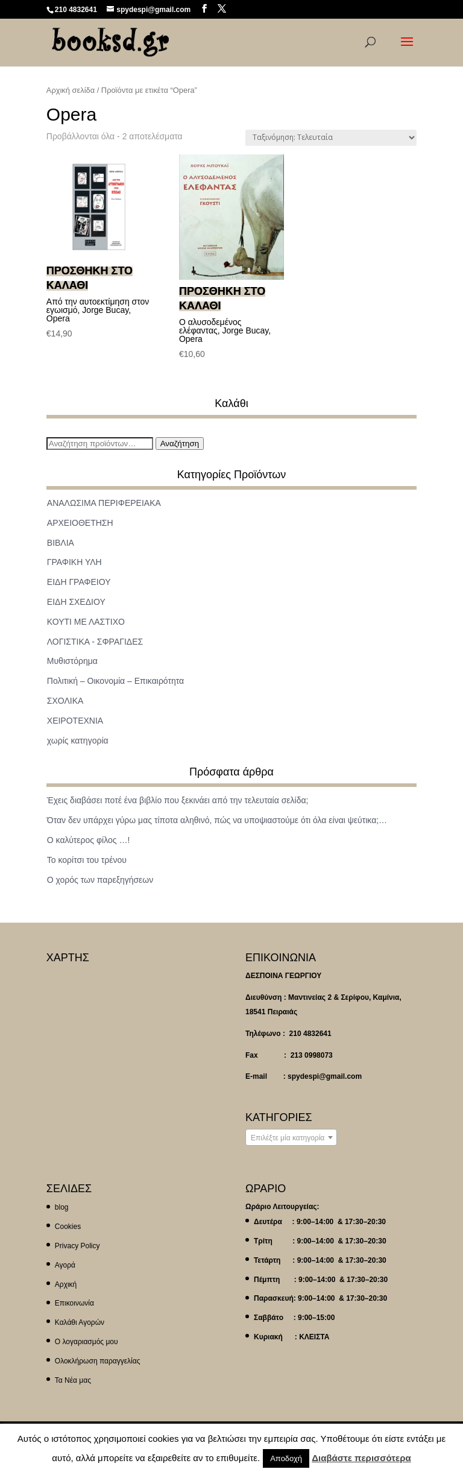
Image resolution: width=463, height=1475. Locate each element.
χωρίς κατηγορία (78, 740)
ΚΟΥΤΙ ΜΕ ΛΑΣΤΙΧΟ (86, 622)
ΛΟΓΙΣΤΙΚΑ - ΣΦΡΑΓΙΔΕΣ (95, 641)
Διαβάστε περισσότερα (361, 1458)
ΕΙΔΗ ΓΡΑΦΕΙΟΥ (79, 582)
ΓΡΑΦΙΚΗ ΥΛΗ (74, 562)
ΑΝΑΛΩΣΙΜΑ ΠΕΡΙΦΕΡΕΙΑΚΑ (104, 503)
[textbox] (291, 1137)
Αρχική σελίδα (70, 90)
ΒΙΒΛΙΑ (60, 543)
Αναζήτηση (179, 443)
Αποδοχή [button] (286, 1458)
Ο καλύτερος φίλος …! (88, 840)
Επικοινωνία (74, 1303)
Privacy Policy (77, 1246)
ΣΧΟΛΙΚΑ (65, 701)
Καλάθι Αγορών (79, 1322)
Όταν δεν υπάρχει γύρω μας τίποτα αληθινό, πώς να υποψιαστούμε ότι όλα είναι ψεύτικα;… (217, 820)
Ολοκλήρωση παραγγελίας (97, 1361)
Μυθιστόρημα (72, 661)
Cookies (68, 1226)
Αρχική (66, 1284)
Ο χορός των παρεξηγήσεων (100, 880)
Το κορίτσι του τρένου (87, 860)
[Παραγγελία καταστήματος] (331, 138)
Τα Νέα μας (73, 1380)
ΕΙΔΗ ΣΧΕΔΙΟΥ (76, 602)
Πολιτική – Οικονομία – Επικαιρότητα (115, 681)
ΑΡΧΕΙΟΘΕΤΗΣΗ (80, 523)
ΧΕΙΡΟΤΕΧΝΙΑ (75, 720)
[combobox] (291, 1137)
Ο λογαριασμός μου (86, 1342)
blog (62, 1207)
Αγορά (65, 1265)
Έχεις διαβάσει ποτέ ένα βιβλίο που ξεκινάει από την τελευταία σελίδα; (178, 800)
